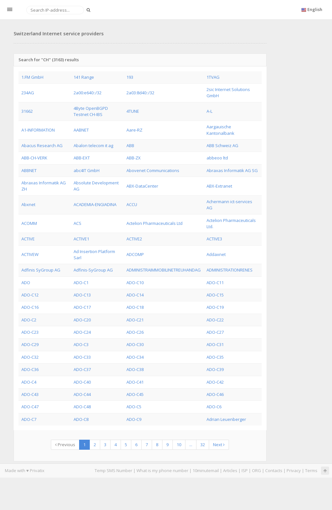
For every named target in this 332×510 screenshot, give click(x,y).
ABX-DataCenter (142, 186)
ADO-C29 (30, 344)
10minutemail (206, 470)
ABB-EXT (82, 158)
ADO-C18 (135, 307)
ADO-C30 (135, 344)
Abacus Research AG (42, 145)
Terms (311, 470)
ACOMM (29, 223)
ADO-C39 (215, 369)
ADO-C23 (30, 332)
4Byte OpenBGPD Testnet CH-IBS (91, 111)
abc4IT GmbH (87, 170)
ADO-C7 (28, 419)
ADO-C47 (30, 407)
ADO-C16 (30, 307)
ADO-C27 (215, 332)
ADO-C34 (135, 357)
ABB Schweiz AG (222, 145)
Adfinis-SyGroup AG (93, 270)
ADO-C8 (81, 419)
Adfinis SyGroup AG (40, 270)
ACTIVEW (30, 254)
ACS (77, 223)
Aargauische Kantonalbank (220, 130)
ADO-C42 (215, 382)
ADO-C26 (135, 332)
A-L (209, 111)
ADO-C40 (82, 382)
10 (179, 444)
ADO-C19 (215, 307)
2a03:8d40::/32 (140, 93)
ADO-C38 (135, 369)
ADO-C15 (215, 295)
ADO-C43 (30, 394)
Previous (65, 444)
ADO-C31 (215, 344)
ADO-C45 (135, 394)
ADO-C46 (215, 394)
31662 (27, 111)
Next (219, 444)
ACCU (131, 204)
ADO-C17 (82, 307)
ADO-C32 (30, 357)
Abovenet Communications (152, 170)
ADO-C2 (28, 320)
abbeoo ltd (217, 158)
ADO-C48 (82, 407)
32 (202, 444)
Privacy (294, 470)
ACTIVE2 (134, 239)
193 (129, 77)
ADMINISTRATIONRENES (230, 270)
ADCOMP (135, 254)
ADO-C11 (215, 282)
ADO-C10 (135, 282)
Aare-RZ (134, 130)
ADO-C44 (82, 394)
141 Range (84, 77)
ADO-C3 (81, 344)
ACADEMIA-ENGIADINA (95, 204)
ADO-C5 (133, 407)
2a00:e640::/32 (87, 93)
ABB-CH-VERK (34, 158)
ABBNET (29, 170)
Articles (230, 470)
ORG (256, 470)
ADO (25, 282)
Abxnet (28, 204)
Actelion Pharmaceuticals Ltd (154, 223)
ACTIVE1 (81, 239)
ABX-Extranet (219, 186)
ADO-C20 (82, 320)
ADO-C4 (28, 382)
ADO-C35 (215, 357)
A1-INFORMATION (38, 130)
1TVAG (213, 77)
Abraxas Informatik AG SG (232, 170)
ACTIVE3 (214, 239)
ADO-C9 (133, 419)
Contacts (273, 470)
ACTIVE (28, 239)
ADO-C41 (135, 382)
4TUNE (132, 111)
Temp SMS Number (113, 470)
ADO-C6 (214, 407)
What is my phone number (162, 470)
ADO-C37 (82, 369)
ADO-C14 (135, 295)
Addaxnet (216, 254)
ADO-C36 (30, 369)
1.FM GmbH (32, 77)
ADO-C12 (30, 295)
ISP (245, 470)
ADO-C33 (82, 357)
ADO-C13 (82, 295)
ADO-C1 (81, 282)
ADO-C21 (135, 320)
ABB (130, 145)
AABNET (81, 130)
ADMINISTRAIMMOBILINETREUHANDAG (163, 270)
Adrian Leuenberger (226, 419)
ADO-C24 (82, 332)
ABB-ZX (133, 158)
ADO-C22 (215, 320)
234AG (27, 93)
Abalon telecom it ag (93, 145)
